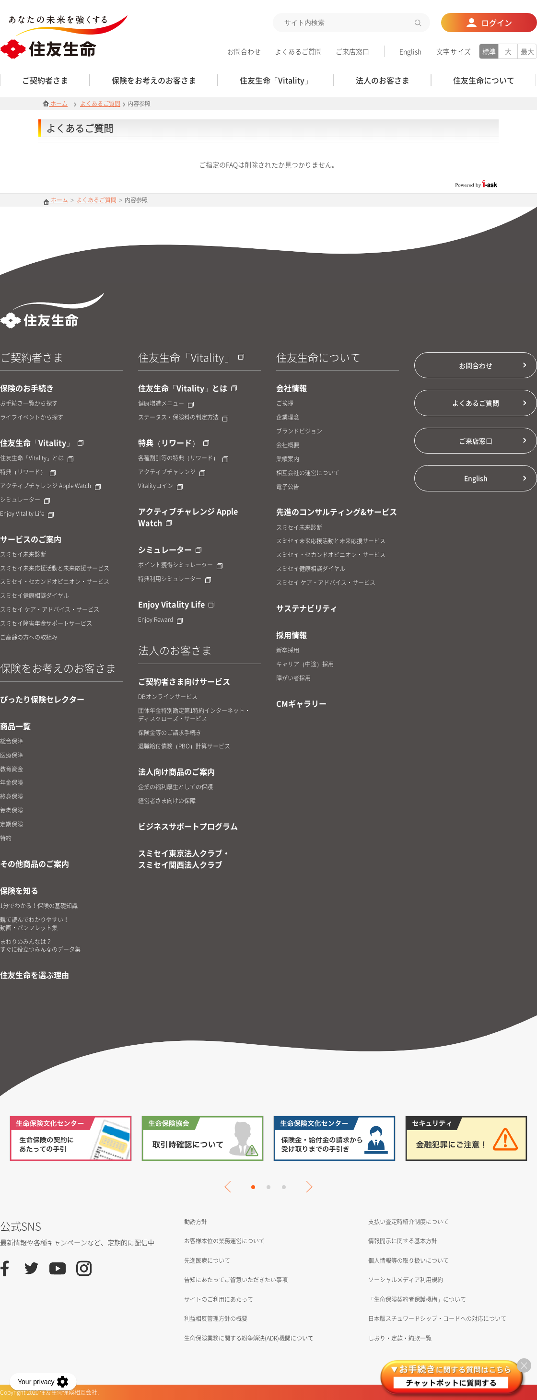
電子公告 (287, 487)
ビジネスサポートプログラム (188, 826)
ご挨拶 (284, 403)
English (410, 51)
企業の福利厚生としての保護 (175, 787)
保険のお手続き (27, 388)
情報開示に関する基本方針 (402, 1241)
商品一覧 (15, 726)
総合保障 (11, 741)
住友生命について (318, 357)
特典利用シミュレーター (174, 579)
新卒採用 (287, 650)
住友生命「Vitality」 (41, 442)
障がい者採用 (293, 678)
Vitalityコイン (160, 486)
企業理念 (287, 417)
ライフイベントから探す (31, 417)
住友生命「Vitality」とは (36, 458)
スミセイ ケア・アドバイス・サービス (49, 610)
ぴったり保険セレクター (42, 699)
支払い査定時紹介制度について (408, 1221)
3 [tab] (284, 1187)
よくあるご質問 (298, 51)
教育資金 (11, 769)
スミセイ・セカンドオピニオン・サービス (54, 582)
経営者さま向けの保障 (167, 801)
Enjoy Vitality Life (27, 514)
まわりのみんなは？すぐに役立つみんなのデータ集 (40, 946)
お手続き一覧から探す (29, 403)
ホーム (55, 103)
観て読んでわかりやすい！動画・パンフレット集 (34, 924)
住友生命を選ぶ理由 (34, 974)
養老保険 (11, 810)
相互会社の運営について (307, 473)
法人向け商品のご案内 (176, 771)
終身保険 (11, 797)
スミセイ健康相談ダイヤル (34, 596)
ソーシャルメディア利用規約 (405, 1279)
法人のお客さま (175, 650)
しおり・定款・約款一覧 (400, 1338)
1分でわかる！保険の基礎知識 (39, 906)
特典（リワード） (28, 472)
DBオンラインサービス (168, 697)
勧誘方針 (195, 1221)
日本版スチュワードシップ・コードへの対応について (437, 1318)
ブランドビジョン (299, 431)
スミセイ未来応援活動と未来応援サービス (54, 568)
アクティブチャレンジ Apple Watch (50, 486)
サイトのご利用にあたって (218, 1299)
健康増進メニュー (166, 403)
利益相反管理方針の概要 (215, 1318)
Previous (230, 1186)
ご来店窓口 (352, 51)
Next (306, 1186)
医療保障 (11, 755)
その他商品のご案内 (34, 863)
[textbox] (351, 22)
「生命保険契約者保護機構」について (417, 1299)
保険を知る (19, 890)
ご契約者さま (31, 357)
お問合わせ (244, 51)
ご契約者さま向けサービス (184, 681)
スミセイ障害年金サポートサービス (46, 623)
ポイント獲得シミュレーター (180, 565)
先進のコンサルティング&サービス (336, 511)
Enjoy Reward (160, 620)
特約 (6, 838)
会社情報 (291, 388)
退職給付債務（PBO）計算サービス (184, 746)
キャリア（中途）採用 (305, 664)
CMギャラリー (301, 703)
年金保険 (11, 783)
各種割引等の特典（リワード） (183, 458)
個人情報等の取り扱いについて (408, 1260)
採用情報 (291, 635)
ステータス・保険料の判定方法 (183, 417)
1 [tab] (253, 1187)
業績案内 (287, 459)
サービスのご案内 (30, 539)
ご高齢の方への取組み (29, 637)
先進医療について (207, 1260)
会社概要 (287, 445)
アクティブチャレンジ (171, 472)
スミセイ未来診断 (23, 554)
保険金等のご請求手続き (169, 733)
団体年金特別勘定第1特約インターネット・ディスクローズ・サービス (194, 715)
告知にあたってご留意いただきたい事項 (236, 1279)
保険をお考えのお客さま (58, 668)
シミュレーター (25, 500)
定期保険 (11, 824)
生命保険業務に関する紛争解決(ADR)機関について (249, 1338)
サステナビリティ (307, 608)
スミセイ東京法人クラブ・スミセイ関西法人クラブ (184, 858)
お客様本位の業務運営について (224, 1241)
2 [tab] (268, 1187)
